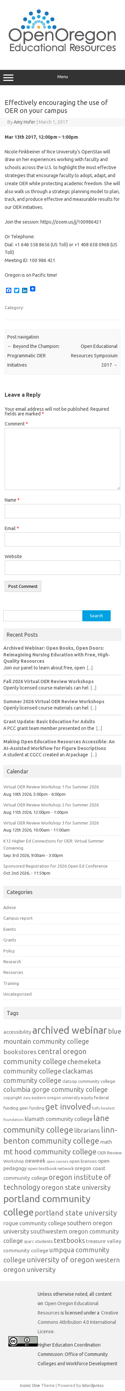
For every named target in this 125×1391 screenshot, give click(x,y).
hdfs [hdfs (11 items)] (96, 1108)
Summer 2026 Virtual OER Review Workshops (53, 701)
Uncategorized (17, 994)
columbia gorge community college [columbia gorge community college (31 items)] (55, 1089)
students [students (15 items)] (44, 1241)
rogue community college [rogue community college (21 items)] (34, 1223)
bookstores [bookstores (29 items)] (20, 1051)
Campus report (18, 918)
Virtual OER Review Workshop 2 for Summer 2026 (51, 804)
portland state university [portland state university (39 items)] (76, 1213)
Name (12, 500)
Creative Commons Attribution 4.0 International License (78, 1322)
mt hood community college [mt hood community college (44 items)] (49, 1151)
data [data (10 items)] (27, 1098)
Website (13, 556)
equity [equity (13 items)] (87, 1097)
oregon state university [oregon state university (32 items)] (76, 1187)
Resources (13, 972)
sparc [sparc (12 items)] (29, 1241)
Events (9, 929)
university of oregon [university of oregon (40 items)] (60, 1260)
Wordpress (93, 1385)
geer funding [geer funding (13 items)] (31, 1108)
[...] (90, 667)
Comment (16, 423)
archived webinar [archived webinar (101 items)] (69, 1030)
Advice (9, 907)
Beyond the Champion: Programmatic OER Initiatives (33, 356)
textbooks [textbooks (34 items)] (69, 1240)
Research (12, 961)
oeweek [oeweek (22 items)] (35, 1160)
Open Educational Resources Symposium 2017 (94, 356)
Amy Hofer (24, 122)
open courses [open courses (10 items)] (57, 1161)
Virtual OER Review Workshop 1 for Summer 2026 (51, 786)
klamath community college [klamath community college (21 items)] (58, 1119)
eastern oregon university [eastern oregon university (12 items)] (56, 1098)
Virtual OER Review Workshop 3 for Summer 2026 (51, 822)
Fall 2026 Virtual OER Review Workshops (48, 681)
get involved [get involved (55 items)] (68, 1106)
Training (11, 983)
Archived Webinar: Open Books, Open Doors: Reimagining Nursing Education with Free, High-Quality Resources (56, 654)
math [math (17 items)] (106, 1142)
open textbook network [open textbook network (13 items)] (51, 1168)
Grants (9, 939)
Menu (62, 77)
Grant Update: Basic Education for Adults (49, 721)
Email (12, 528)
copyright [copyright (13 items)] (12, 1097)
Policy (9, 951)
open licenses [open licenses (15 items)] (83, 1161)
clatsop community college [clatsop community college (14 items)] (88, 1081)
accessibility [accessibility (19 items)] (17, 1032)
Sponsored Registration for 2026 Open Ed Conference (55, 866)
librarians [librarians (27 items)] (87, 1130)
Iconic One (30, 1385)
